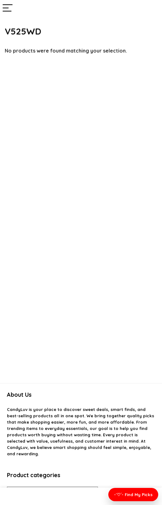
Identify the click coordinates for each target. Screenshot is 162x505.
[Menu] (7, 8)
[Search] (152, 8)
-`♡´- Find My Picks (133, 494)
